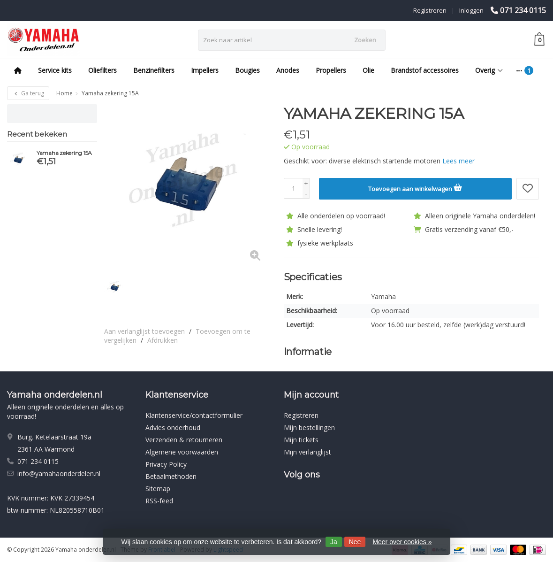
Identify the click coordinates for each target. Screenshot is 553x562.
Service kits (55, 70)
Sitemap (157, 488)
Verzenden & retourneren (183, 439)
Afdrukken (162, 340)
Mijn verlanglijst (307, 451)
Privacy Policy (166, 464)
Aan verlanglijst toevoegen (144, 331)
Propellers (331, 70)
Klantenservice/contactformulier (193, 415)
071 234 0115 (523, 10)
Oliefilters (102, 70)
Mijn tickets (301, 439)
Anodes (287, 70)
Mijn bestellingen (309, 427)
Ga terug (28, 93)
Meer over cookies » (402, 542)
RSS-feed (159, 500)
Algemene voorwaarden (181, 451)
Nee (355, 542)
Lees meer (458, 160)
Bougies (247, 70)
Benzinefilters (153, 70)
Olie (368, 70)
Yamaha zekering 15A (64, 153)
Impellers (205, 70)
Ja (333, 542)
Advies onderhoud (172, 427)
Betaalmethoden (171, 476)
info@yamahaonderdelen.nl (58, 473)
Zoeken (365, 40)
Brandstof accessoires (425, 70)
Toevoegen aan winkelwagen (415, 187)
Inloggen (471, 10)
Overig (489, 70)
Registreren (430, 10)
